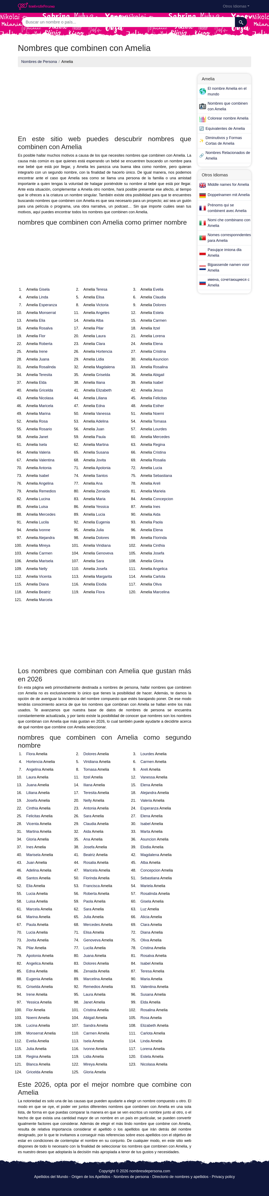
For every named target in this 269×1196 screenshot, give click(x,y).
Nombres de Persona (39, 62)
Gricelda (46, 390)
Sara (100, 561)
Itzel (156, 328)
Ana (99, 483)
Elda (42, 382)
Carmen (159, 320)
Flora (100, 592)
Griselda (103, 375)
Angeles (102, 313)
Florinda (160, 538)
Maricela (46, 406)
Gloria (158, 561)
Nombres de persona (131, 1177)
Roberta (45, 344)
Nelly (43, 569)
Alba (99, 320)
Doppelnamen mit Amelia (229, 195)
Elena (158, 344)
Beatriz (45, 592)
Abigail (158, 375)
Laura (101, 336)
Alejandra (47, 538)
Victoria (102, 305)
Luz (143, 909)
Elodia (101, 584)
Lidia (100, 359)
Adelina (102, 421)
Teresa (101, 289)
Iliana (100, 382)
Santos (102, 476)
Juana (44, 359)
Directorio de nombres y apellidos (180, 1177)
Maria (100, 499)
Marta (145, 831)
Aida (156, 514)
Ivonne (44, 530)
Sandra (89, 1025)
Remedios (47, 491)
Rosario (45, 429)
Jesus (158, 390)
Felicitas (160, 398)
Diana (44, 584)
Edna (100, 406)
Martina (102, 444)
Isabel (158, 382)
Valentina (46, 460)
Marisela (46, 561)
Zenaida (103, 491)
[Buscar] (241, 22)
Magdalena (105, 367)
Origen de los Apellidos (90, 1177)
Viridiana (103, 545)
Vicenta (45, 576)
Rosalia (159, 460)
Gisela (44, 289)
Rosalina (160, 367)
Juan (100, 429)
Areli (156, 483)
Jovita (101, 460)
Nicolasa (46, 398)
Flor (42, 336)
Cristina (159, 351)
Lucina (44, 499)
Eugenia (103, 522)
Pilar (100, 328)
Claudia (159, 297)
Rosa (43, 421)
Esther (158, 406)
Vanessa (103, 413)
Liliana (101, 398)
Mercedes (161, 437)
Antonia (45, 468)
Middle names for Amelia (228, 184)
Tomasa (159, 421)
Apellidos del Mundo (51, 1177)
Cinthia (159, 545)
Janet (43, 437)
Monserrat (47, 313)
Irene (43, 351)
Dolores (159, 305)
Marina (44, 413)
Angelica (160, 569)
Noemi (158, 413)
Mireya (44, 545)
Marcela (45, 600)
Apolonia (103, 468)
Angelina (46, 483)
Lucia (157, 468)
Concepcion (163, 499)
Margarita (104, 576)
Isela (43, 444)
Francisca (91, 886)
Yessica (102, 507)
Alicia (144, 917)
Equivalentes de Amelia (225, 128)
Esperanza (48, 305)
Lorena (159, 336)
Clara (100, 344)
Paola (158, 522)
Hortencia (104, 351)
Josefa (158, 553)
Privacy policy (223, 1177)
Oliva (157, 584)
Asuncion (160, 359)
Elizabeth (104, 390)
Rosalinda (47, 367)
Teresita (45, 375)
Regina (159, 444)
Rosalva (46, 328)
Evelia (158, 289)
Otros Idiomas (234, 6)
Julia (100, 530)
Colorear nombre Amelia (228, 118)
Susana (102, 452)
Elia (42, 320)
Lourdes (160, 429)
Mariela (159, 491)
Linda (43, 297)
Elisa (100, 297)
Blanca (32, 1064)
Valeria (44, 452)
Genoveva (104, 553)
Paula (101, 437)
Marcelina (161, 592)
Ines (156, 507)
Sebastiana (162, 476)
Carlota (159, 576)
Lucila (44, 522)
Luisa (43, 507)
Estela (158, 313)
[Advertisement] (104, 99)
